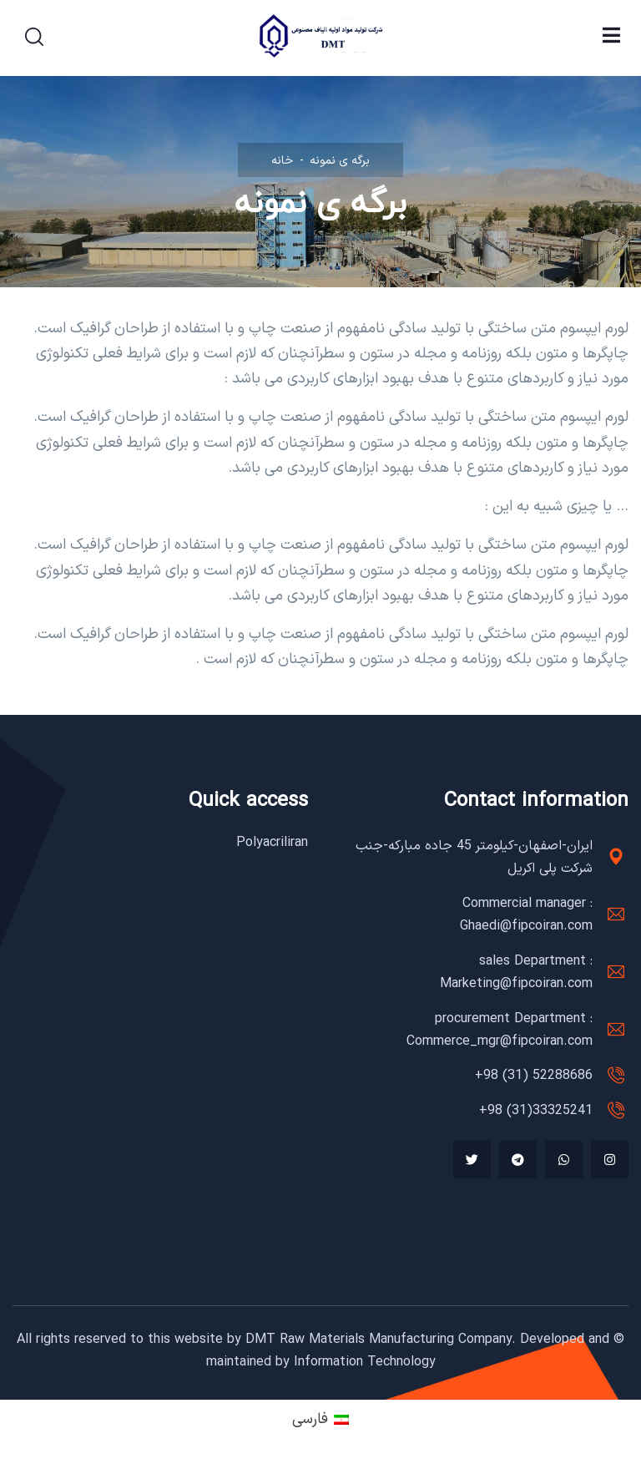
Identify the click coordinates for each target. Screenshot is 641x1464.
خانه (282, 161)
